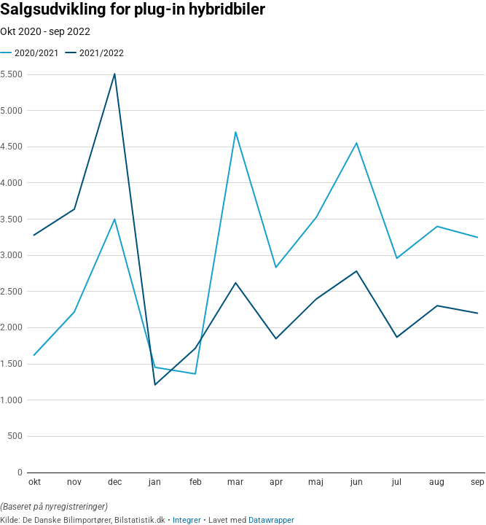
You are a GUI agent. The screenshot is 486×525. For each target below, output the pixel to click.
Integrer (187, 520)
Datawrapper (271, 520)
